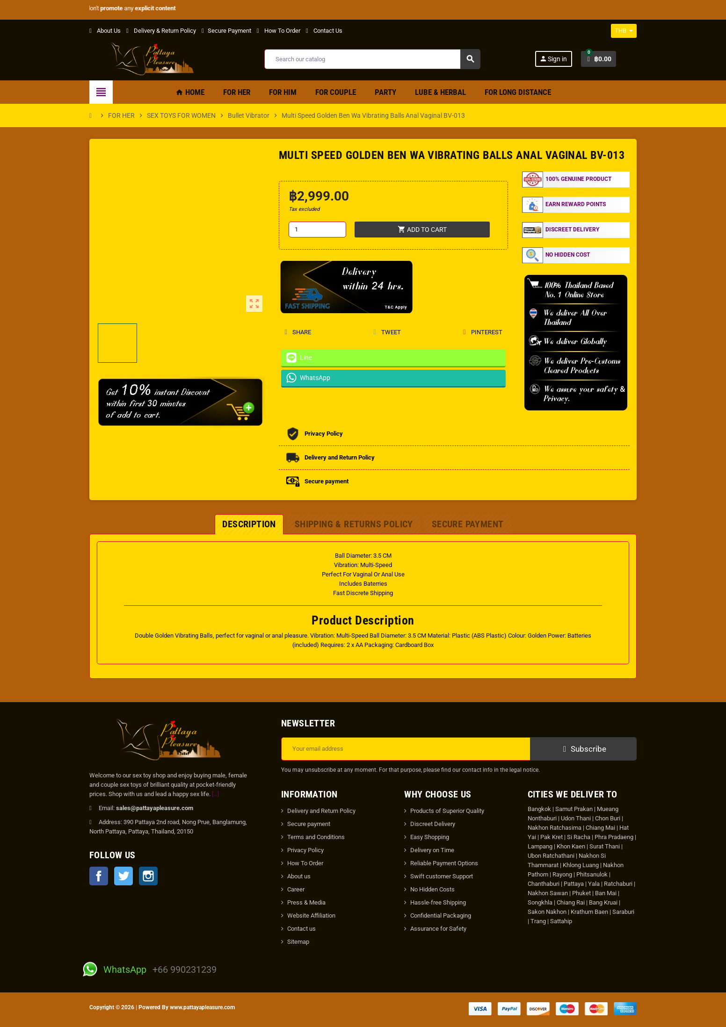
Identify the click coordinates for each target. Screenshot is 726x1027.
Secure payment (308, 823)
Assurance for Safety (438, 928)
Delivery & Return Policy (161, 30)
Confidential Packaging (440, 915)
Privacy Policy (305, 850)
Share (297, 332)
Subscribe (583, 749)
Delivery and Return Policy (321, 810)
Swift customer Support (441, 876)
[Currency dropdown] (624, 31)
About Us (105, 30)
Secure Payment (226, 30)
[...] (215, 793)
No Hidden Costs (432, 889)
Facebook (98, 876)
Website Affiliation (311, 915)
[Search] (372, 59)
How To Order (278, 30)
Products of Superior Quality (447, 810)
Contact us (301, 928)
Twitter (123, 876)
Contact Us (324, 30)
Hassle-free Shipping (438, 902)
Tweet (387, 332)
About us (299, 876)
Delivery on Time (432, 850)
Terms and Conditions (316, 836)
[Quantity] (318, 229)
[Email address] (405, 749)
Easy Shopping (429, 836)
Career (296, 889)
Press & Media (306, 902)
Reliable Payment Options (444, 863)
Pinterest (482, 332)
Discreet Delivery (432, 823)
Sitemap (298, 941)
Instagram (148, 876)
